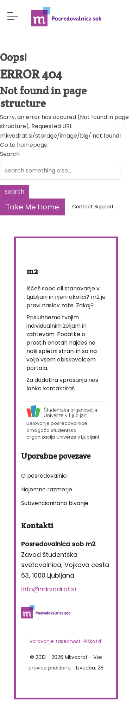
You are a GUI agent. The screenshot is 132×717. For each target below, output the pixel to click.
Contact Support (93, 206)
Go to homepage (24, 145)
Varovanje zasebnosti (55, 641)
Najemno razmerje (46, 489)
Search (10, 154)
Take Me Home (32, 207)
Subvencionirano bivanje (54, 503)
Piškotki (92, 641)
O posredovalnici (44, 476)
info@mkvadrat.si (48, 589)
